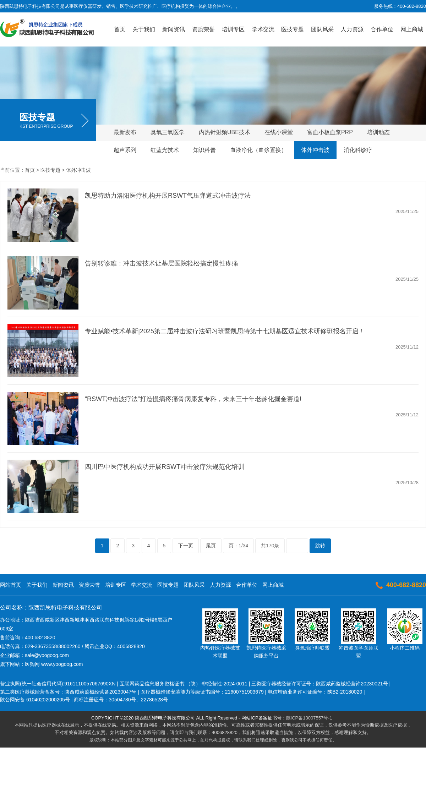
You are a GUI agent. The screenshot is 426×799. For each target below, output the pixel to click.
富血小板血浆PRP (330, 132)
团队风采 (322, 29)
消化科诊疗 (358, 150)
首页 (119, 29)
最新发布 (125, 132)
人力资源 (352, 29)
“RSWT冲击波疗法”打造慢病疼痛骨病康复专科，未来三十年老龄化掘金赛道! (193, 399)
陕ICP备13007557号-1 (309, 718)
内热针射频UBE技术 (224, 132)
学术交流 (263, 29)
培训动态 (378, 132)
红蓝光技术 (165, 150)
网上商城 (411, 29)
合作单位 (382, 29)
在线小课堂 (278, 132)
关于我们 (143, 29)
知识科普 (204, 150)
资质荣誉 (203, 29)
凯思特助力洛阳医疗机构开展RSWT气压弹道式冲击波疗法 (168, 195)
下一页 (185, 545)
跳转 (320, 545)
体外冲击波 (315, 150)
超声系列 (125, 150)
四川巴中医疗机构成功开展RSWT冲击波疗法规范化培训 (164, 466)
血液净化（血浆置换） (258, 150)
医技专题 (292, 29)
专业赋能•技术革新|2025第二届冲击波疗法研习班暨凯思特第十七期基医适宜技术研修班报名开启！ (225, 331)
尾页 (211, 545)
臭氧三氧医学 (168, 132)
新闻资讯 (173, 29)
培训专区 (233, 29)
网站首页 (10, 585)
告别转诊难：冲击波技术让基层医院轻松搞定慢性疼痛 (161, 263)
